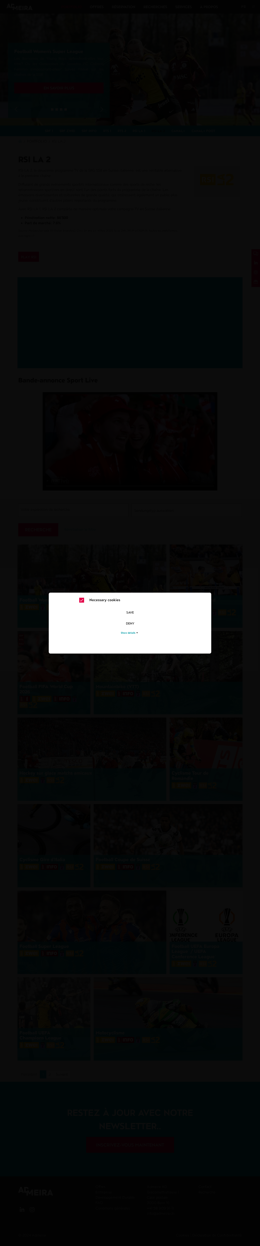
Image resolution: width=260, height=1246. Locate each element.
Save (130, 612)
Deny (130, 623)
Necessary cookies (99, 600)
